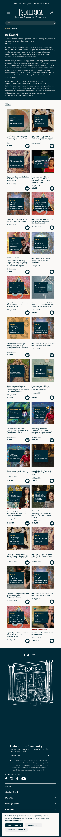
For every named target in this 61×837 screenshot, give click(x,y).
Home (7, 28)
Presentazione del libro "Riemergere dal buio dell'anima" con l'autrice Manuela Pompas (41, 179)
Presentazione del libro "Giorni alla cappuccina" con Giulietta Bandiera (42, 388)
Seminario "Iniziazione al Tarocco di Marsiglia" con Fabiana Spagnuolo (16, 513)
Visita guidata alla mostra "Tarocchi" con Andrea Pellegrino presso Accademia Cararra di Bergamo (18, 388)
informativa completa (14, 820)
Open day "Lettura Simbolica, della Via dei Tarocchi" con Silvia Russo (18, 178)
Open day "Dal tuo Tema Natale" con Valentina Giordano (41, 260)
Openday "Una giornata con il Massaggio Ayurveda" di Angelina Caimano (18, 595)
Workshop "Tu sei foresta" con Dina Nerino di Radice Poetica (42, 515)
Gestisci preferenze (16, 830)
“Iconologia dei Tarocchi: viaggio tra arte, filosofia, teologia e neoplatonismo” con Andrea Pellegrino (17, 263)
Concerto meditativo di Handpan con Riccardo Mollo (18, 472)
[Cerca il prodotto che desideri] (28, 23)
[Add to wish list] (27, 112)
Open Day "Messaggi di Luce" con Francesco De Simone (18, 220)
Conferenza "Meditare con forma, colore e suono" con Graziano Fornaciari (17, 138)
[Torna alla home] (30, 13)
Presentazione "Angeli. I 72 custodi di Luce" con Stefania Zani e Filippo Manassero (43, 304)
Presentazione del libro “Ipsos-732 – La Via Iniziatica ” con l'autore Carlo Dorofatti (18, 431)
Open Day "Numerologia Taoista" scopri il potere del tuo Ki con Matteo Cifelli (42, 138)
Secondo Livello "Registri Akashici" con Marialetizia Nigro (42, 473)
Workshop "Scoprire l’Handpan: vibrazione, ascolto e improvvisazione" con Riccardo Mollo (42, 431)
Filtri (8, 104)
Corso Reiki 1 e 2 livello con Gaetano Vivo (42, 633)
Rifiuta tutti (33, 825)
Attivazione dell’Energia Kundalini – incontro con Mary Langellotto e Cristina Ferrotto (17, 346)
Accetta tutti (14, 825)
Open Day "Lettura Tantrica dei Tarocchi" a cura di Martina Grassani (42, 221)
